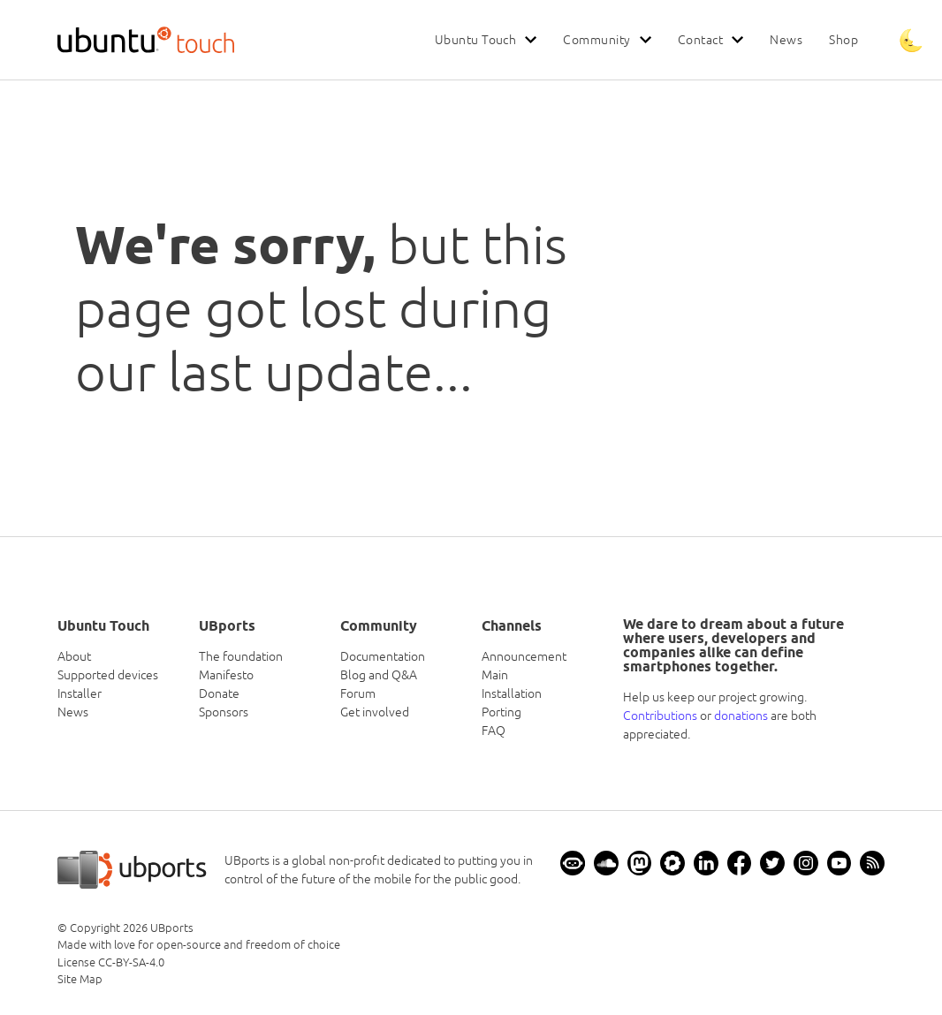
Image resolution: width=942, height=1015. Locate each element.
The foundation (241, 656)
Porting (501, 712)
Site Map (80, 979)
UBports (172, 928)
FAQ (493, 730)
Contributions (660, 715)
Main (495, 675)
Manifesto (226, 675)
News (786, 40)
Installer (79, 693)
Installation (512, 693)
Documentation (382, 656)
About (74, 656)
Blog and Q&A (378, 675)
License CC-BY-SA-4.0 (110, 962)
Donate (219, 693)
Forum (358, 693)
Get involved (374, 712)
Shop (843, 40)
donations (741, 715)
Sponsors (223, 712)
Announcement (524, 656)
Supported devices (107, 675)
